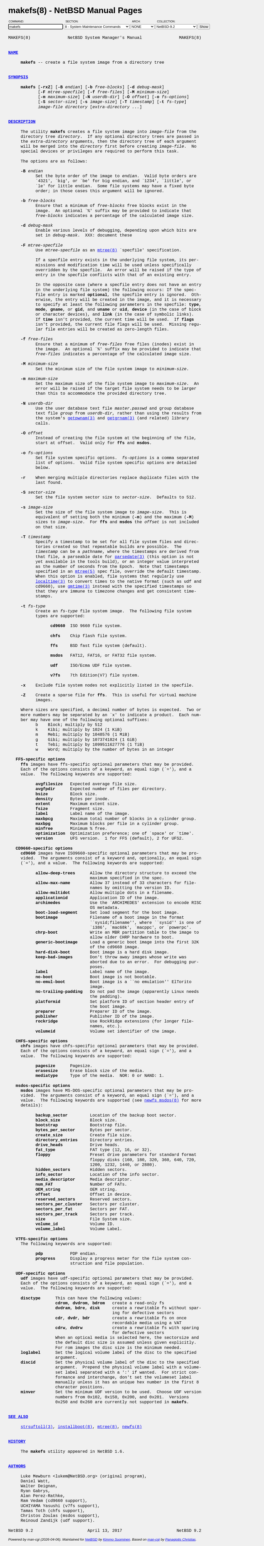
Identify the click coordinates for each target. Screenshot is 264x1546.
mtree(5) (85, 572)
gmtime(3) (79, 586)
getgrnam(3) (121, 418)
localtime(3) (50, 582)
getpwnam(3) (81, 418)
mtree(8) (107, 250)
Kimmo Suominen (116, 1539)
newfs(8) (132, 1427)
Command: (18, 21)
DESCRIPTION (22, 122)
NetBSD (91, 1539)
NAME (13, 53)
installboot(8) (75, 1427)
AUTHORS (17, 1466)
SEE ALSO (18, 1417)
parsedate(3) (129, 557)
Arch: (138, 21)
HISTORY (17, 1441)
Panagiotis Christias (180, 1539)
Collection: (166, 21)
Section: (73, 21)
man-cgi (153, 1539)
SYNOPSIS (18, 77)
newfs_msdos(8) (161, 1100)
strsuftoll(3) (37, 1427)
